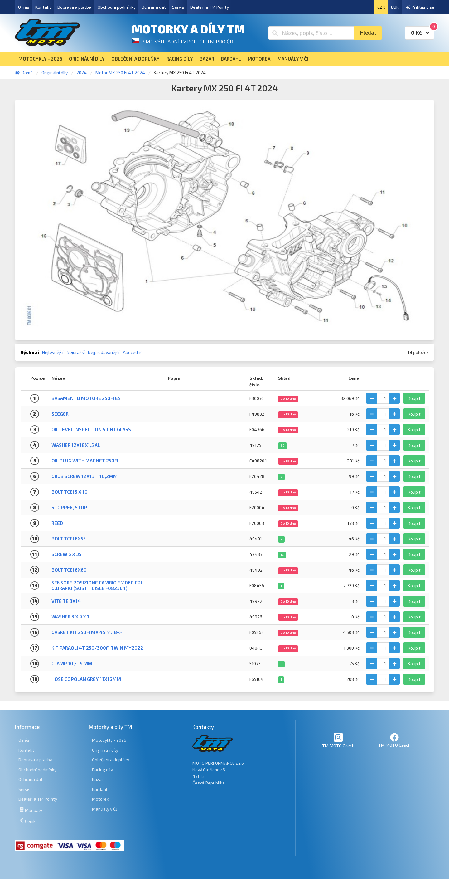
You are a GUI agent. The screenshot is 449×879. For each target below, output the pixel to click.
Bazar (97, 779)
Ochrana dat (154, 7)
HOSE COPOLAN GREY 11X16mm (86, 679)
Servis (178, 7)
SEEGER (60, 414)
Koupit (414, 398)
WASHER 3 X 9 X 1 (70, 616)
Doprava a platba (74, 7)
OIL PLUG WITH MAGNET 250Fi (84, 460)
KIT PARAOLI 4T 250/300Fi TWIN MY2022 (97, 648)
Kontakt (43, 7)
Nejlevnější (52, 352)
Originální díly (105, 750)
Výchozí (30, 352)
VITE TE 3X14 (66, 601)
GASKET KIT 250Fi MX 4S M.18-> (86, 632)
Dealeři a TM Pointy (209, 7)
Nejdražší (76, 352)
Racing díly (102, 769)
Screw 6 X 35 (66, 554)
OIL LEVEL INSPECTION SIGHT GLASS (91, 429)
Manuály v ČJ (104, 809)
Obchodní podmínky (117, 7)
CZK (381, 7)
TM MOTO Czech (338, 740)
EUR (395, 7)
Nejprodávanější (103, 352)
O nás (23, 7)
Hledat (368, 32)
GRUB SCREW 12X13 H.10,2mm (84, 476)
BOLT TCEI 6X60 (69, 570)
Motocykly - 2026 (109, 740)
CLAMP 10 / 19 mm (71, 663)
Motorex (100, 799)
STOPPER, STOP (69, 507)
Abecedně (133, 352)
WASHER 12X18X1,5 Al (75, 445)
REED (57, 523)
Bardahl (99, 789)
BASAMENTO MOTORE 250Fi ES (86, 398)
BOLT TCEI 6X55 (68, 538)
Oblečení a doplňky (110, 759)
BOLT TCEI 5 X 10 (69, 492)
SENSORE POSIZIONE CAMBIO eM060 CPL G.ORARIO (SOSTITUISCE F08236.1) (97, 585)
